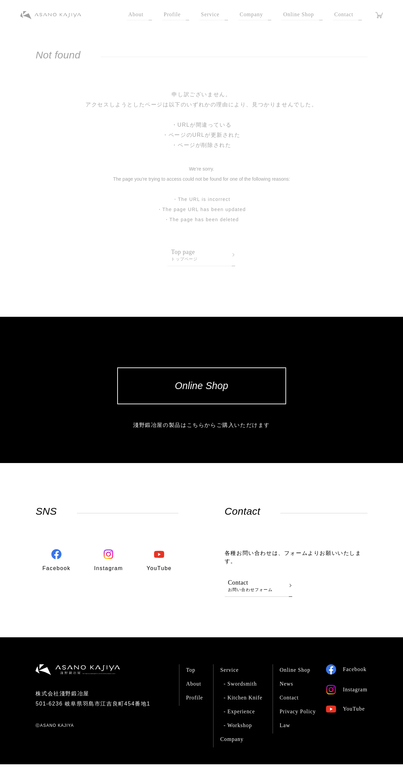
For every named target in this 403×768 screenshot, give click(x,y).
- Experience (239, 715)
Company (232, 743)
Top (191, 673)
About (193, 687)
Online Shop (295, 673)
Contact (289, 701)
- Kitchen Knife (243, 701)
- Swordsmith (240, 687)
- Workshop (238, 729)
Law (285, 729)
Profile (194, 701)
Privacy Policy (298, 715)
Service (229, 673)
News (286, 687)
